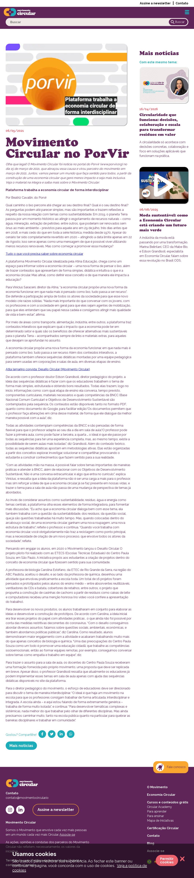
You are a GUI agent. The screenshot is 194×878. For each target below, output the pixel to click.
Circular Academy (159, 807)
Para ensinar (155, 816)
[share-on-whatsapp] (70, 734)
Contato (153, 836)
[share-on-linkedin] (61, 734)
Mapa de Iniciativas (160, 820)
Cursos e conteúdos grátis (167, 802)
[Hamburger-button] (187, 12)
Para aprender (157, 811)
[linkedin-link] (20, 809)
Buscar (177, 22)
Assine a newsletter (155, 3)
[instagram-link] (10, 809)
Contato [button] (182, 3)
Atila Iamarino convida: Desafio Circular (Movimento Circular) (48, 369)
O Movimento (157, 787)
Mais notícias (21, 745)
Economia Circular (161, 795)
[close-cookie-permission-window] (181, 859)
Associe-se (67, 834)
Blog (150, 843)
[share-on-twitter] (52, 734)
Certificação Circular (163, 828)
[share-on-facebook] (42, 734)
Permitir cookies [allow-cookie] (167, 860)
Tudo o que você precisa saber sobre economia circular (44, 254)
